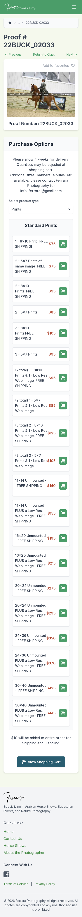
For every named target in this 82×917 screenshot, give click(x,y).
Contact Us (12, 838)
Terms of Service (15, 884)
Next (72, 54)
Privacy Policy (45, 884)
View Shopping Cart (41, 762)
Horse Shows (14, 845)
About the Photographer (24, 852)
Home (8, 831)
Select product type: (24, 201)
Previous (12, 54)
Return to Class (44, 54)
